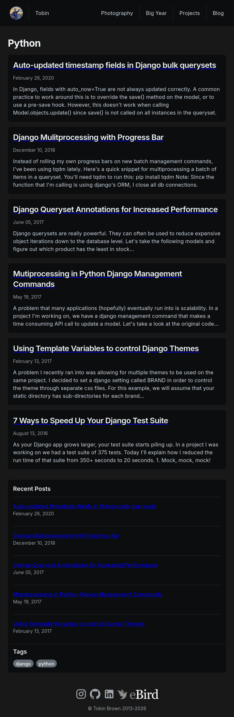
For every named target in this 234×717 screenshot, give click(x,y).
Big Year (156, 13)
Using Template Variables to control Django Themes (78, 623)
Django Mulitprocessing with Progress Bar (66, 535)
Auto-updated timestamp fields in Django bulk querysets (84, 506)
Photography (117, 13)
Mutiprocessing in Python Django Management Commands (87, 594)
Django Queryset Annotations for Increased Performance (85, 565)
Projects (189, 13)
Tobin (42, 13)
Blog (218, 13)
